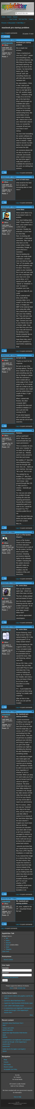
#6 (32, 532)
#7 (32, 583)
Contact (31, 19)
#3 (32, 207)
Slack (7, 947)
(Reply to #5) (19, 532)
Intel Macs (20, 23)
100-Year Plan (23, 19)
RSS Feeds (7, 1064)
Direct (11, 988)
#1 (32, 40)
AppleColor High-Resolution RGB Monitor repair (18, 1003)
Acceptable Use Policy (10, 1069)
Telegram (8, 949)
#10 (32, 898)
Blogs (5, 1059)
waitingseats (7, 43)
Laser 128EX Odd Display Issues (14, 1005)
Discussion (11, 23)
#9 (32, 711)
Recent (15, 17)
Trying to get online (8, 1028)
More (31, 1015)
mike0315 (6, 715)
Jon (3, 535)
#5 (32, 430)
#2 (32, 177)
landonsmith (6, 1046)
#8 (32, 627)
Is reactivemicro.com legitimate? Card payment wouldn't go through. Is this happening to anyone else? (18, 1010)
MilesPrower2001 (8, 1030)
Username (6, 968)
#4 (32, 355)
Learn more (5, 951)
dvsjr (4, 210)
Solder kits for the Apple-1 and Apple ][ (14, 1049)
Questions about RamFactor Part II (14, 1000)
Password (5, 972)
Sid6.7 (4, 1025)
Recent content (8, 959)
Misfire (8, 945)
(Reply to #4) (19, 430)
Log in (3, 33)
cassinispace (7, 586)
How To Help (13, 19)
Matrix (8, 940)
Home (3, 17)
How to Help (17, 1097)
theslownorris (8, 433)
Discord (8, 942)
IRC (7, 938)
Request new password (11, 977)
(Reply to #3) (22, 355)
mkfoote (5, 1037)
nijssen (5, 1051)
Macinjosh (6, 630)
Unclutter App (21, 988)
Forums (9, 17)
